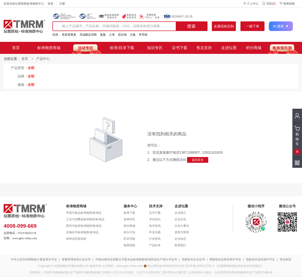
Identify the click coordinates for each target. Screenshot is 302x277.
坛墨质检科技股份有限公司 (71, 266)
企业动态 (180, 238)
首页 (16, 48)
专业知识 (155, 219)
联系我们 (180, 245)
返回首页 (197, 160)
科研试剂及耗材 (76, 238)
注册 (62, 3)
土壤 (112, 34)
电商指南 (287, 3)
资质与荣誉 (182, 232)
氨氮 (103, 34)
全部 (31, 68)
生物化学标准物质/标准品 (82, 232)
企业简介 (180, 212)
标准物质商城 (48, 48)
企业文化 (180, 219)
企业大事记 (182, 225)
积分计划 (129, 232)
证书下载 (179, 48)
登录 (50, 3)
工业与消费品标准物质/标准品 (85, 219)
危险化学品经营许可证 (260, 259)
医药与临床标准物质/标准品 (83, 225)
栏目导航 (129, 238)
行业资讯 (155, 238)
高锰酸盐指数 (88, 34)
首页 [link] (24, 59)
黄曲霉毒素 (69, 34)
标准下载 (129, 212)
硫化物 (122, 34)
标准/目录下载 (122, 48)
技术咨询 (155, 225)
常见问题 (155, 232)
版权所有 (95, 266)
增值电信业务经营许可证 (225, 259)
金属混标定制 (224, 26)
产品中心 (43, 59)
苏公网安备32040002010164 (165, 266)
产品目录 (155, 245)
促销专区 (129, 219)
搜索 (191, 26)
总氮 (133, 34)
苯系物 (143, 34)
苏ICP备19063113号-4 (199, 266)
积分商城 (253, 48)
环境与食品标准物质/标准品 (83, 212)
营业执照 (285, 259)
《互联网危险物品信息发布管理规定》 (239, 266)
